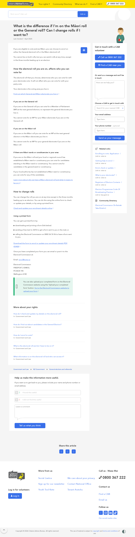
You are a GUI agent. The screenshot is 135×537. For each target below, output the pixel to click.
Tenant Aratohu (75, 489)
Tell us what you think (30, 425)
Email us (103, 499)
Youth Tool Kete (46, 489)
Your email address (103, 114)
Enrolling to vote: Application (107, 153)
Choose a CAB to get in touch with (109, 103)
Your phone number (107, 126)
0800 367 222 (112, 477)
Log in (15, 495)
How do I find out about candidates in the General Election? (38, 324)
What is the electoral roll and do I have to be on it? (34, 346)
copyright (96, 531)
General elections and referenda (60, 369)
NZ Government (39, 369)
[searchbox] (43, 14)
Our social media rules (108, 518)
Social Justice (45, 478)
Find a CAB (104, 494)
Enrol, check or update (104, 168)
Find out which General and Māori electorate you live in (36, 94)
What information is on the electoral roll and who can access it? (39, 356)
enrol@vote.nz (24, 259)
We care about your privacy (81, 478)
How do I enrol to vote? (23, 335)
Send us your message (110, 138)
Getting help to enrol (104, 161)
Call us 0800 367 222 (109, 57)
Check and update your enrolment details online (33, 208)
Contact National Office (79, 483)
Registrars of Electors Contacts (108, 182)
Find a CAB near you (109, 65)
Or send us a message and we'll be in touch (109, 76)
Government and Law (21, 369)
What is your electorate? (105, 175)
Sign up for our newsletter (51, 483)
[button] (44, 4)
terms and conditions (110, 531)
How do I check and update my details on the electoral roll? (37, 314)
